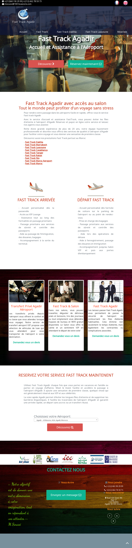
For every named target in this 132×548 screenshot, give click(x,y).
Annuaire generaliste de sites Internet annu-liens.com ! (72, 411)
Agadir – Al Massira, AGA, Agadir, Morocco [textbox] (52, 420)
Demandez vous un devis (26, 342)
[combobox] (66, 420)
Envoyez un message (66, 495)
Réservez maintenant (86, 64)
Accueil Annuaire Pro (34, 411)
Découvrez (46, 64)
